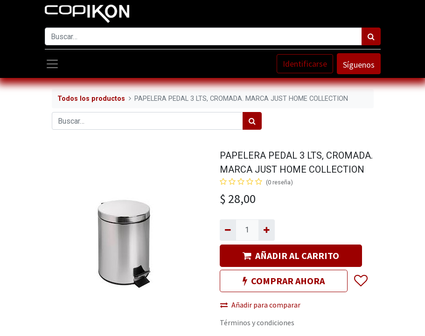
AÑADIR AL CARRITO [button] (291, 255)
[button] (360, 281)
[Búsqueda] (371, 36)
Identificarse (305, 63)
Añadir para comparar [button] (260, 304)
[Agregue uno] (266, 230)
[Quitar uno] (228, 230)
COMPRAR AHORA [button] (284, 281)
